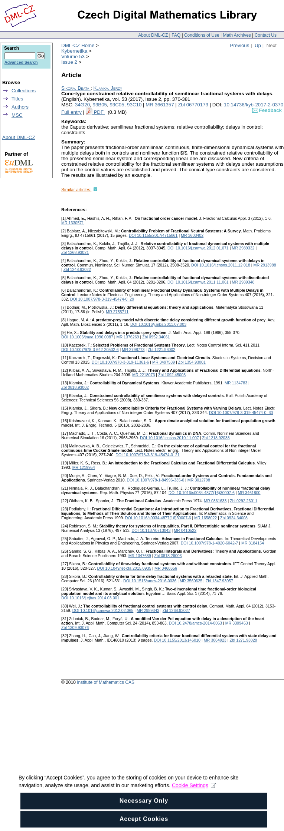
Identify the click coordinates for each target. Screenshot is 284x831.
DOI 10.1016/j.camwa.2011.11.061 (198, 282)
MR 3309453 (236, 623)
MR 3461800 (249, 492)
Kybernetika (74, 51)
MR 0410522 (185, 530)
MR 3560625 (191, 581)
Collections (24, 90)
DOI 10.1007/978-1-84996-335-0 (156, 480)
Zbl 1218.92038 (216, 438)
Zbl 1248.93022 (77, 269)
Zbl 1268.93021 (75, 252)
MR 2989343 (148, 610)
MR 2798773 (133, 349)
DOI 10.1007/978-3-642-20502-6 (90, 349)
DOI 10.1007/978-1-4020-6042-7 (209, 543)
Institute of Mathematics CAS (105, 682)
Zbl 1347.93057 (219, 581)
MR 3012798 (198, 480)
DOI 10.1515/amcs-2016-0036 (149, 581)
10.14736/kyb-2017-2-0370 (253, 104)
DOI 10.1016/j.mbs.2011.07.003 (158, 324)
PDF (99, 112)
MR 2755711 (117, 311)
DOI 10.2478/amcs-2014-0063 (195, 623)
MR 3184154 (252, 543)
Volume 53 (73, 56)
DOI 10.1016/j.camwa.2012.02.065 (103, 610)
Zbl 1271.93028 (243, 640)
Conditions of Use (201, 35)
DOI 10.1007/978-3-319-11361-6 (120, 362)
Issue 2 (69, 62)
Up (258, 45)
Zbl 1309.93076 (75, 627)
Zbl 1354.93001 (192, 362)
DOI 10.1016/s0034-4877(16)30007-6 (202, 492)
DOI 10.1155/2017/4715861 (153, 235)
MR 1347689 (139, 555)
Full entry (71, 112)
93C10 (134, 104)
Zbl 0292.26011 (243, 501)
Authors (20, 107)
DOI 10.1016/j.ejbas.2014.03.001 (90, 598)
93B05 (99, 104)
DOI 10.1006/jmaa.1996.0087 (87, 337)
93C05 (117, 104)
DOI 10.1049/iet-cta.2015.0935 (124, 568)
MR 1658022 (205, 518)
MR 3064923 (215, 640)
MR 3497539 (163, 362)
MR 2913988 (265, 265)
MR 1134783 (236, 383)
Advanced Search (20, 62)
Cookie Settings (194, 798)
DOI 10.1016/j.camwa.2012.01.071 (198, 248)
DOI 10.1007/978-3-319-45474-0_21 (147, 455)
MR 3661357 (160, 104)
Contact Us (266, 35)
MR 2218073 (143, 375)
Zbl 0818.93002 (75, 387)
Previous (239, 45)
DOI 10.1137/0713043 (151, 530)
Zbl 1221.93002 (161, 349)
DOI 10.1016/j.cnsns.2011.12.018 (220, 265)
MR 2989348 (243, 282)
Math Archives (237, 35)
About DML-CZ (153, 35)
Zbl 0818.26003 (168, 555)
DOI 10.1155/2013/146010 (177, 640)
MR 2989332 (243, 248)
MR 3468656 (165, 568)
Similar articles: (76, 189)
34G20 (82, 104)
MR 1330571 (72, 223)
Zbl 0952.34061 (156, 337)
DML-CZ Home (78, 45)
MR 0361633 (215, 501)
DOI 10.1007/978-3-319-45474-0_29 (102, 299)
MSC (17, 115)
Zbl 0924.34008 (234, 518)
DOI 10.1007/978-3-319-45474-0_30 (241, 412)
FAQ (176, 35)
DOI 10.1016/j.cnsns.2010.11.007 (169, 438)
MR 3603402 (192, 235)
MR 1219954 (83, 467)
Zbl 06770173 (193, 104)
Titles (17, 99)
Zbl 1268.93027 (176, 610)
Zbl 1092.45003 (172, 375)
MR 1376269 (128, 337)
